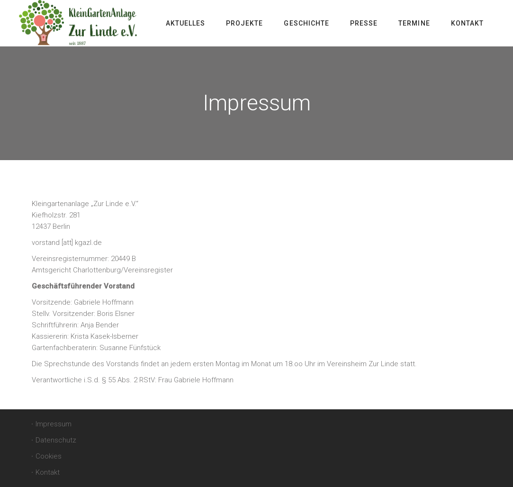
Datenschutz (56, 440)
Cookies (49, 456)
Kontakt (48, 472)
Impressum (54, 424)
